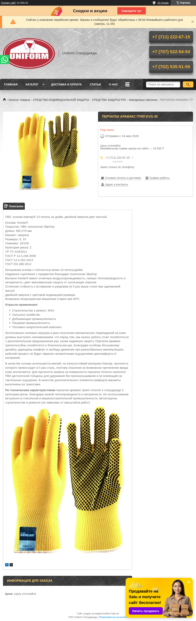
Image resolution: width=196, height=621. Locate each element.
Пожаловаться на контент (113, 617)
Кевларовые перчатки (143, 99)
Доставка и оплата (66, 84)
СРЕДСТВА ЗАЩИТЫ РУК (109, 99)
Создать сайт (8, 2)
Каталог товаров (19, 99)
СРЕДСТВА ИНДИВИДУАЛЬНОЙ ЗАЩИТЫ (61, 99)
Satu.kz (115, 613)
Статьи (95, 84)
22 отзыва (163, 2)
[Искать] (188, 84)
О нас (113, 84)
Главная (11, 84)
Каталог (32, 84)
